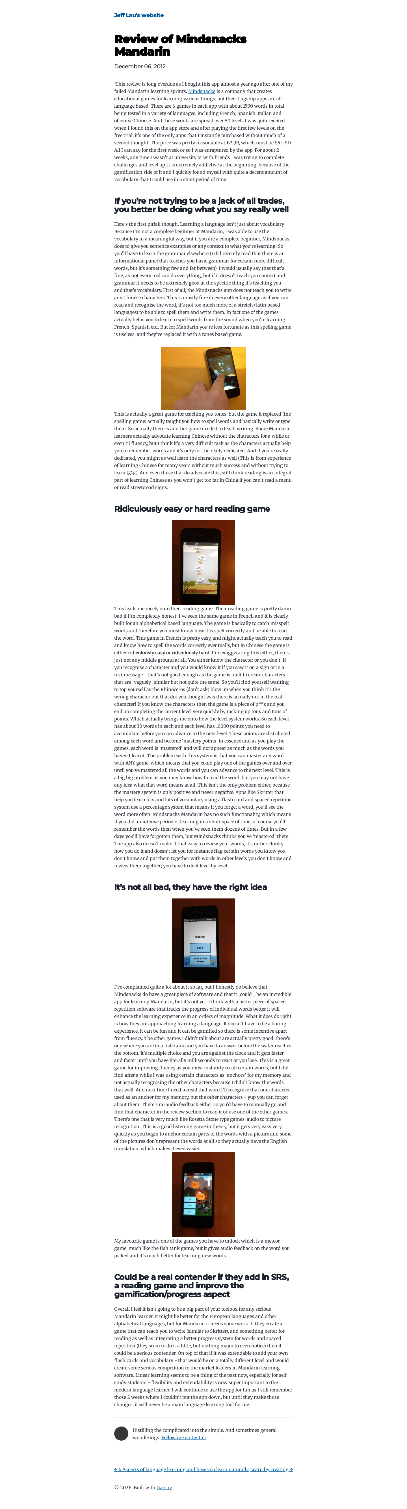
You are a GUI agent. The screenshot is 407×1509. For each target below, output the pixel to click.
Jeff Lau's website (139, 15)
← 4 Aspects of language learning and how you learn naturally (181, 1469)
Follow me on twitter (183, 1437)
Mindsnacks (201, 91)
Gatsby (164, 1487)
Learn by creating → (271, 1469)
